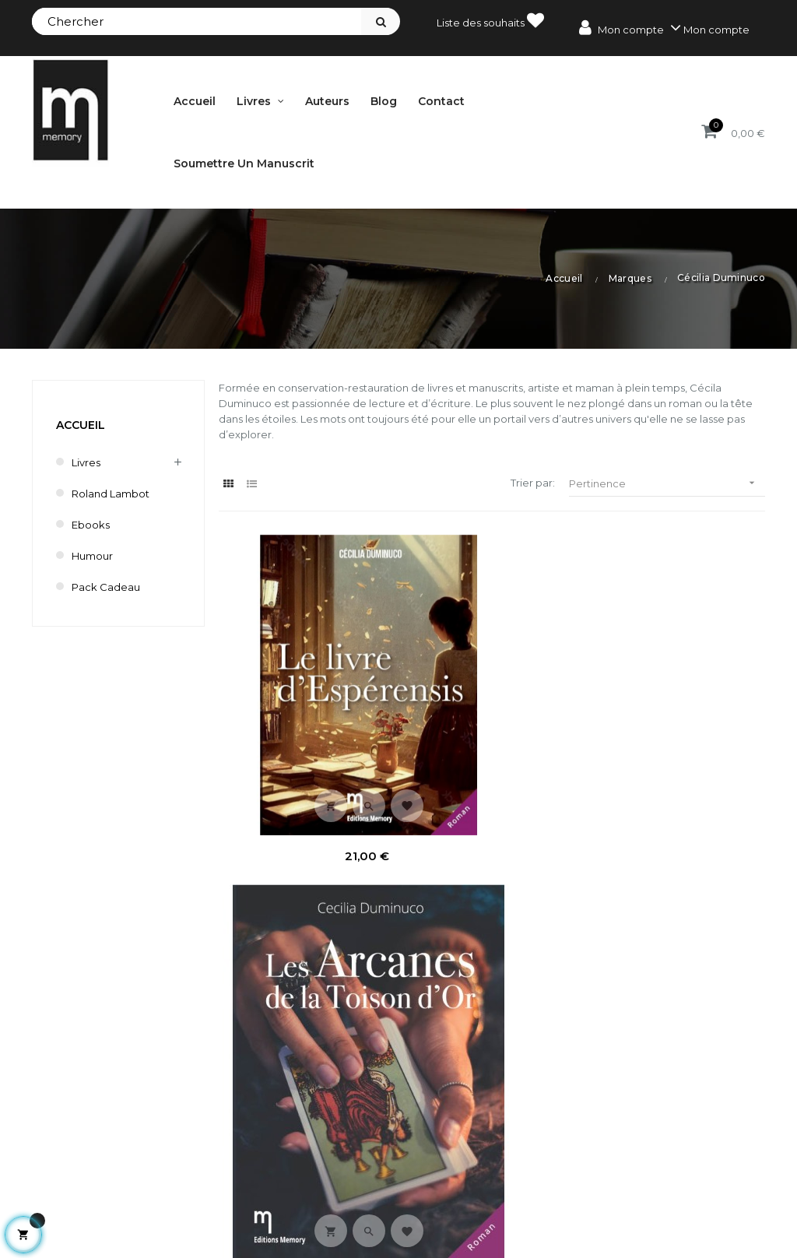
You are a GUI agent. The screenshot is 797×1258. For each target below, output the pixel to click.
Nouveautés (507, 1183)
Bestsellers (504, 1210)
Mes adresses (324, 1210)
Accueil (80, 425)
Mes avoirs (316, 1183)
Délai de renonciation (681, 1210)
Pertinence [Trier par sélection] (667, 483)
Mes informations (333, 1236)
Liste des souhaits (490, 20)
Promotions (505, 1157)
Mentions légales (668, 1157)
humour (92, 556)
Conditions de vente (677, 1183)
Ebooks (91, 524)
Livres (86, 462)
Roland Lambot (110, 493)
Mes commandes (333, 1157)
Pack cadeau (106, 587)
